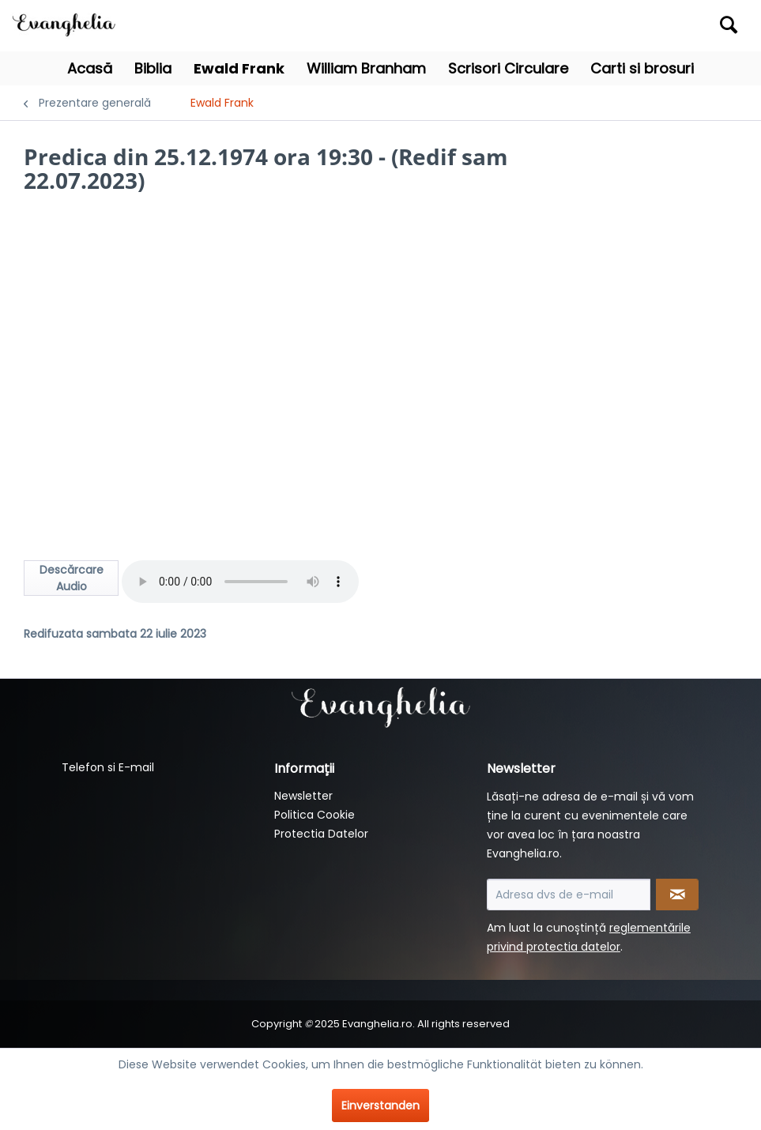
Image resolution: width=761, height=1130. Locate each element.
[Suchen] (728, 24)
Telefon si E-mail (108, 767)
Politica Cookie (314, 815)
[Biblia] (153, 68)
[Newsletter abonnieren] (677, 894)
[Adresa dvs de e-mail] (568, 894)
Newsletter (303, 796)
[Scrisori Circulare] (508, 68)
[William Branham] (366, 68)
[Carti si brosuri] (642, 68)
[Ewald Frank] (239, 68)
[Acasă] (89, 68)
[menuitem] (654, 26)
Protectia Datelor (321, 834)
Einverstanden (380, 1105)
